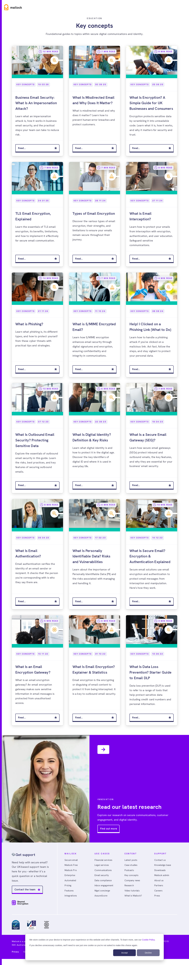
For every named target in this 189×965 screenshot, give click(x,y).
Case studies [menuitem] (131, 866)
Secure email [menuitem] (72, 861)
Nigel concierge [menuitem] (102, 892)
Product (34, 7)
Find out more (108, 829)
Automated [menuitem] (70, 882)
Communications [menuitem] (103, 871)
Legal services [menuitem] (102, 866)
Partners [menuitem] (159, 887)
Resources (74, 7)
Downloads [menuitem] (160, 871)
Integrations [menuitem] (71, 897)
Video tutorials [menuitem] (132, 892)
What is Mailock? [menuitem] (133, 897)
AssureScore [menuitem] (101, 897)
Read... (22, 148)
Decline (148, 953)
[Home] (13, 7)
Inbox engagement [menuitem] (104, 887)
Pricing (93, 7)
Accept (124, 953)
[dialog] (94, 947)
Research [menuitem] (129, 887)
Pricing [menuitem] (68, 887)
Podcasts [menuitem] (129, 871)
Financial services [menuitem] (104, 861)
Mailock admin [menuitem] (162, 876)
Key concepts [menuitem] (131, 876)
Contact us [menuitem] (160, 861)
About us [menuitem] (159, 882)
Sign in (158, 7)
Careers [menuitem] (158, 892)
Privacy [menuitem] (15, 952)
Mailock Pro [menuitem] (71, 871)
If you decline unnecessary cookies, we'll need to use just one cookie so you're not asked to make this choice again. (83, 945)
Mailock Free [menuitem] (72, 866)
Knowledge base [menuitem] (163, 866)
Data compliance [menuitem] (103, 882)
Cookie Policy (148, 940)
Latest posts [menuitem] (131, 861)
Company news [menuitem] (132, 882)
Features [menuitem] (69, 892)
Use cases (53, 7)
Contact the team (25, 890)
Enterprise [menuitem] (70, 876)
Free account (176, 7)
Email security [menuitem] (102, 876)
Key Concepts (26, 84)
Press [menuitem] (157, 897)
